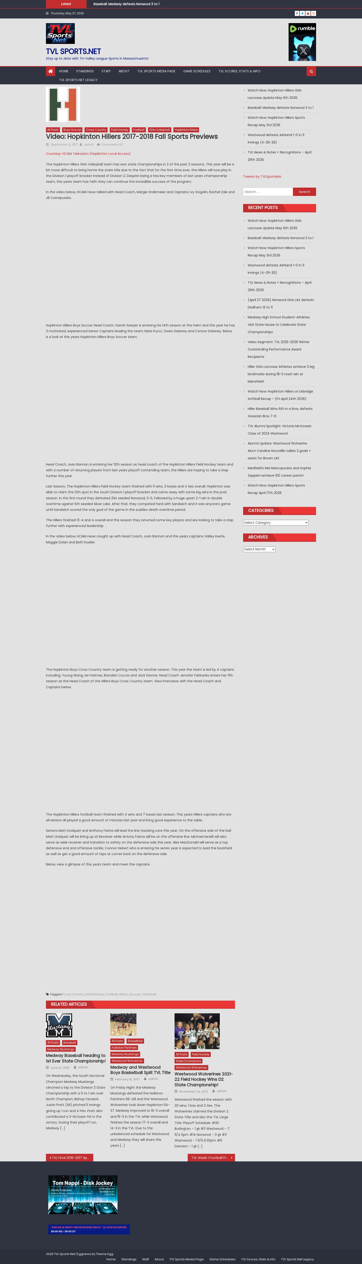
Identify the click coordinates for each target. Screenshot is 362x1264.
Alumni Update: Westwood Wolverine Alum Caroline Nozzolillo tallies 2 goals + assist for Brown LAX (279, 450)
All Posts (53, 130)
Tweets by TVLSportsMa (262, 176)
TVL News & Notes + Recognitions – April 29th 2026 (279, 156)
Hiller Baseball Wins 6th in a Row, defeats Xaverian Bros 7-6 (280, 412)
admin (89, 144)
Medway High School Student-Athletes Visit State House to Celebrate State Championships (279, 324)
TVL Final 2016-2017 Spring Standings (72, 1157)
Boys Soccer (72, 130)
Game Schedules (197, 71)
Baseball (69, 1043)
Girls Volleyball (159, 130)
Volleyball (149, 994)
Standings (85, 71)
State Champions (188, 1061)
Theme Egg (104, 1254)
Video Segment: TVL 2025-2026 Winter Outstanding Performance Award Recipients (279, 349)
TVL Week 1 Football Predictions (213, 1157)
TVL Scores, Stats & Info (239, 71)
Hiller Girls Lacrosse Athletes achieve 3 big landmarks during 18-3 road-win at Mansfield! (281, 374)
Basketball (135, 1041)
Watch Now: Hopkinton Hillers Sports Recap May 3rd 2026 (276, 121)
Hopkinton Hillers (186, 130)
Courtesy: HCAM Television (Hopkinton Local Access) (88, 153)
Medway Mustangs (60, 1049)
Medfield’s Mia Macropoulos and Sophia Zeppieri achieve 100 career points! (279, 472)
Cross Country (96, 130)
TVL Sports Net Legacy (78, 80)
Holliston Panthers (124, 1048)
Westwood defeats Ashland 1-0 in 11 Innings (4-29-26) (276, 139)
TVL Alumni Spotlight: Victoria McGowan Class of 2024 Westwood (279, 430)
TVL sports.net (73, 51)
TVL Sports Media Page (156, 71)
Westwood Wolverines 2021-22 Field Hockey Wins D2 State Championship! (204, 1079)
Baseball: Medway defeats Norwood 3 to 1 (126, 4)
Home (63, 71)
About (124, 71)
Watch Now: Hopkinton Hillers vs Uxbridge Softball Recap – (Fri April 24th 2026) (280, 395)
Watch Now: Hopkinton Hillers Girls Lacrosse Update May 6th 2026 (275, 94)
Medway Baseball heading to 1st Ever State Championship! (76, 1058)
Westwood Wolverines (127, 1061)
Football (139, 130)
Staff (106, 71)
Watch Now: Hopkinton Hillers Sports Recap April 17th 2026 (276, 489)
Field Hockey (119, 130)
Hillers (123, 994)
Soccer (134, 994)
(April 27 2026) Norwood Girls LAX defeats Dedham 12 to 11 (281, 304)
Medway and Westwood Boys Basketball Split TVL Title (140, 1070)
